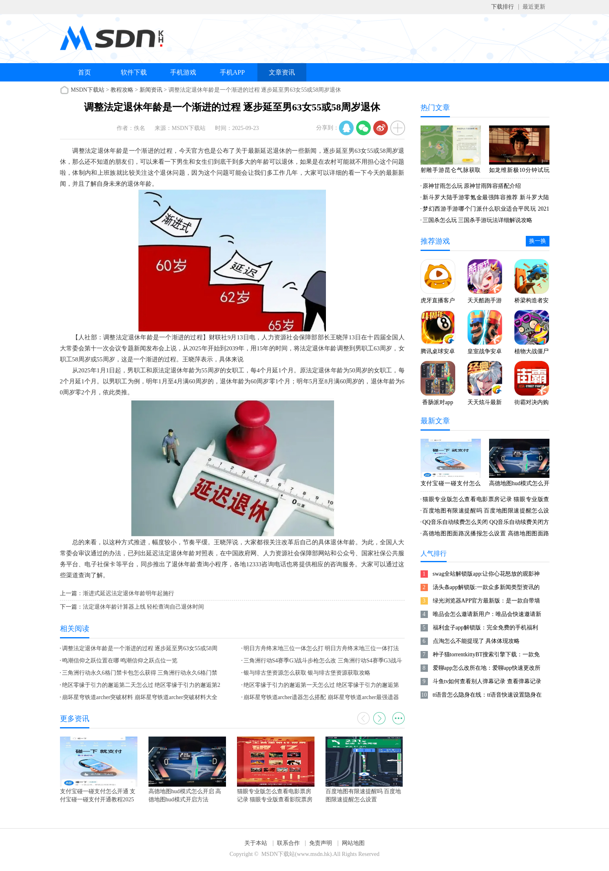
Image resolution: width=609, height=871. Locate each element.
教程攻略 (122, 90)
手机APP (232, 72)
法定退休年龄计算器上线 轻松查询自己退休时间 (143, 607)
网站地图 (353, 843)
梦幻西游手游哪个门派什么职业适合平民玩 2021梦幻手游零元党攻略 (485, 210)
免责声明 (320, 843)
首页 (84, 72)
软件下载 (134, 72)
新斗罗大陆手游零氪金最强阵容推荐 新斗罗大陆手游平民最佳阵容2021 (485, 198)
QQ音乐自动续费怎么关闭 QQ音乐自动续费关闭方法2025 (485, 523)
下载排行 (502, 7)
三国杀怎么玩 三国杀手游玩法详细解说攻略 (478, 220)
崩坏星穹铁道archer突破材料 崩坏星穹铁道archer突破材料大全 (139, 697)
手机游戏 (183, 72)
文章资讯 (282, 72)
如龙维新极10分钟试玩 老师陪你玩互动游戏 (519, 171)
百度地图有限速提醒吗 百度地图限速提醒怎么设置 (485, 512)
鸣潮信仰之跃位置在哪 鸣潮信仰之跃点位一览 (120, 661)
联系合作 (288, 843)
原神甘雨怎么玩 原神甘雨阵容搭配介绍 (472, 186)
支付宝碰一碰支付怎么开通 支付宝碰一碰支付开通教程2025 (451, 484)
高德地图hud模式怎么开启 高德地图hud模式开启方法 (519, 484)
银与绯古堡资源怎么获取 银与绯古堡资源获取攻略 (307, 673)
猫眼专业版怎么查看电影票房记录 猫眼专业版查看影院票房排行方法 (485, 500)
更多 (398, 718)
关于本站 (255, 843)
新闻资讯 (151, 90)
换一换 (537, 241)
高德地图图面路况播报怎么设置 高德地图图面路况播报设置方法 (485, 534)
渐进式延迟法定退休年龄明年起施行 (128, 593)
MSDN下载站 (87, 90)
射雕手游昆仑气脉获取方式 (451, 171)
